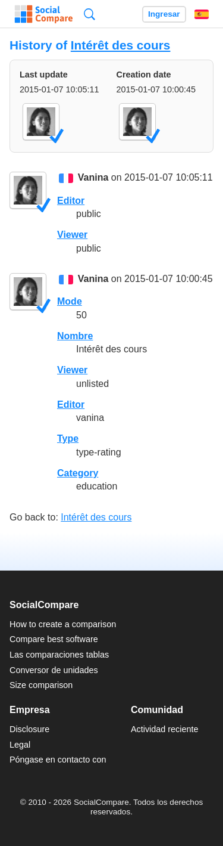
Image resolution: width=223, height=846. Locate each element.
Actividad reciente (165, 729)
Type (67, 438)
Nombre (75, 336)
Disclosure (29, 729)
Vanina (93, 178)
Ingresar (164, 14)
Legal (20, 744)
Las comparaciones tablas (59, 654)
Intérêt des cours (121, 45)
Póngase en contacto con (58, 759)
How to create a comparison (63, 624)
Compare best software (54, 639)
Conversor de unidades (54, 670)
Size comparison (41, 685)
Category (77, 473)
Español (201, 14)
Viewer (72, 235)
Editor (70, 201)
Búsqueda (89, 14)
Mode (69, 301)
